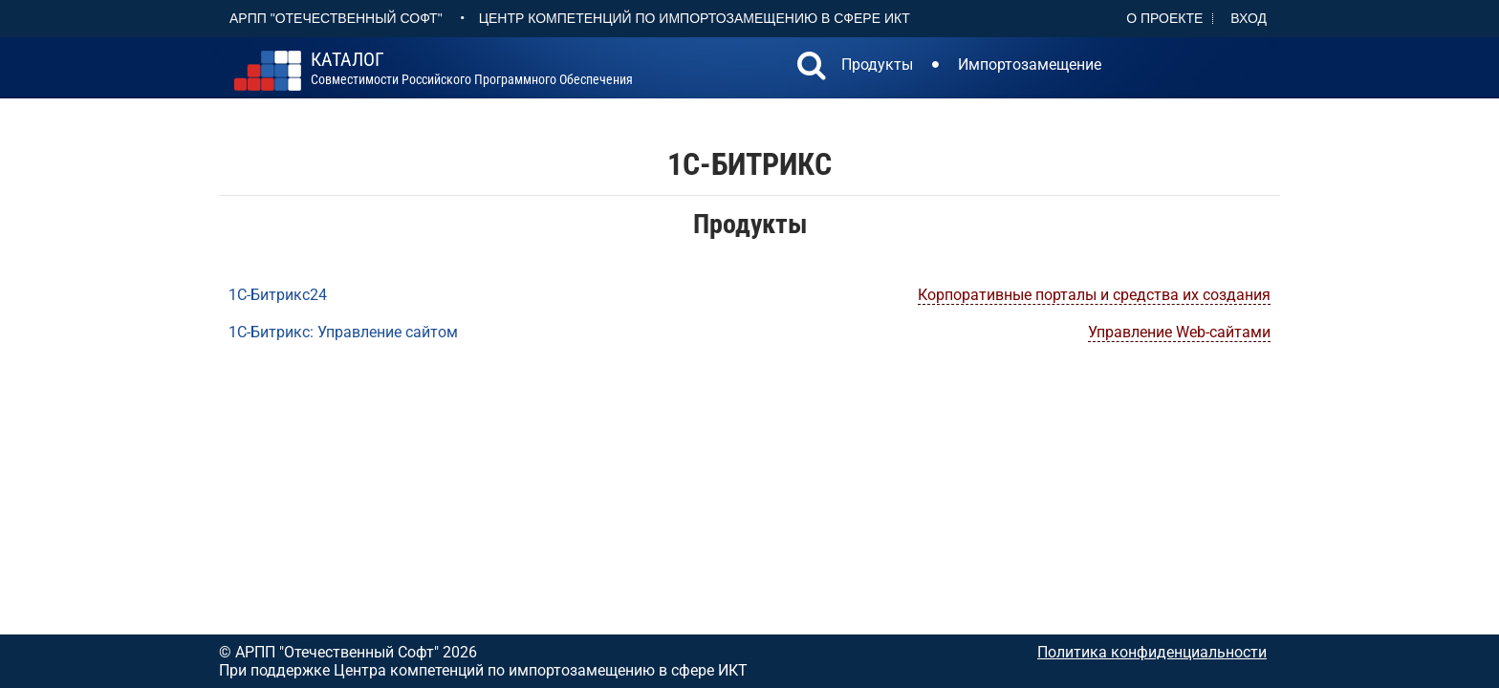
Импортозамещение (1029, 64)
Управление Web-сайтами (1179, 332)
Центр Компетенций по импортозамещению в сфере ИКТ (694, 18)
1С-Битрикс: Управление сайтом (343, 332)
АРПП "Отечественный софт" (336, 18)
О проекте (1164, 18)
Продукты (877, 64)
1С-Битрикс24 (277, 295)
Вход (1248, 18)
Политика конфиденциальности (1152, 652)
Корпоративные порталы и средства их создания (1094, 295)
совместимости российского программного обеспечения (472, 69)
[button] (812, 68)
